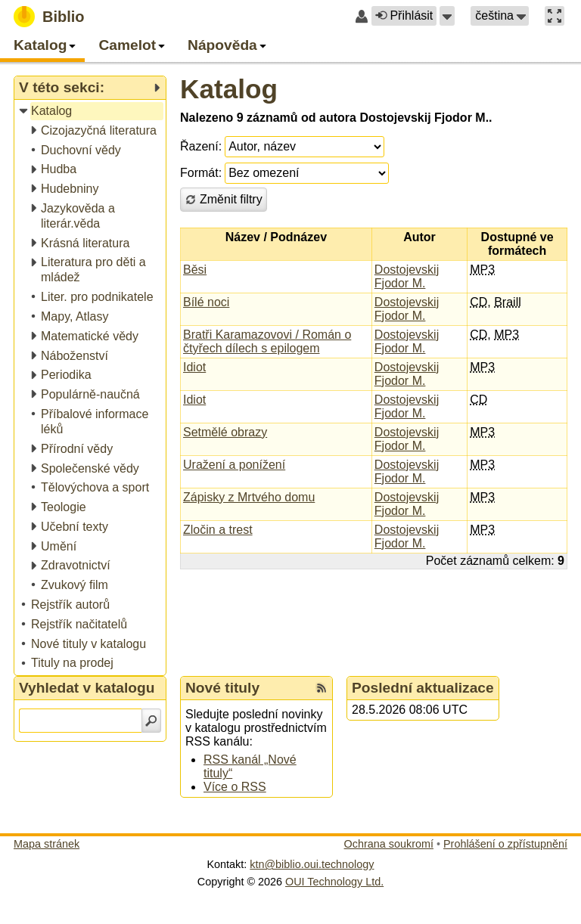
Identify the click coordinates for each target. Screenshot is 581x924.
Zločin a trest (218, 529)
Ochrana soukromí (388, 844)
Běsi (195, 269)
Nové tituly (222, 688)
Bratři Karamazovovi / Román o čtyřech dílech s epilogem (267, 341)
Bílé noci (206, 302)
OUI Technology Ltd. (334, 882)
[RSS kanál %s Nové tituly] (321, 688)
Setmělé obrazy (225, 432)
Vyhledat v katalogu (87, 688)
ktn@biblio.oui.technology (312, 864)
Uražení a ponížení (234, 464)
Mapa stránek (46, 844)
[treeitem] (91, 111)
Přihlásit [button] (404, 15)
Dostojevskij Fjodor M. (406, 276)
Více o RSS (235, 786)
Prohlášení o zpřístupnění (505, 844)
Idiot (194, 367)
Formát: (201, 172)
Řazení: (201, 146)
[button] (447, 16)
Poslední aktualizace (423, 688)
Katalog (229, 89)
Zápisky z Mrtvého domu (249, 497)
